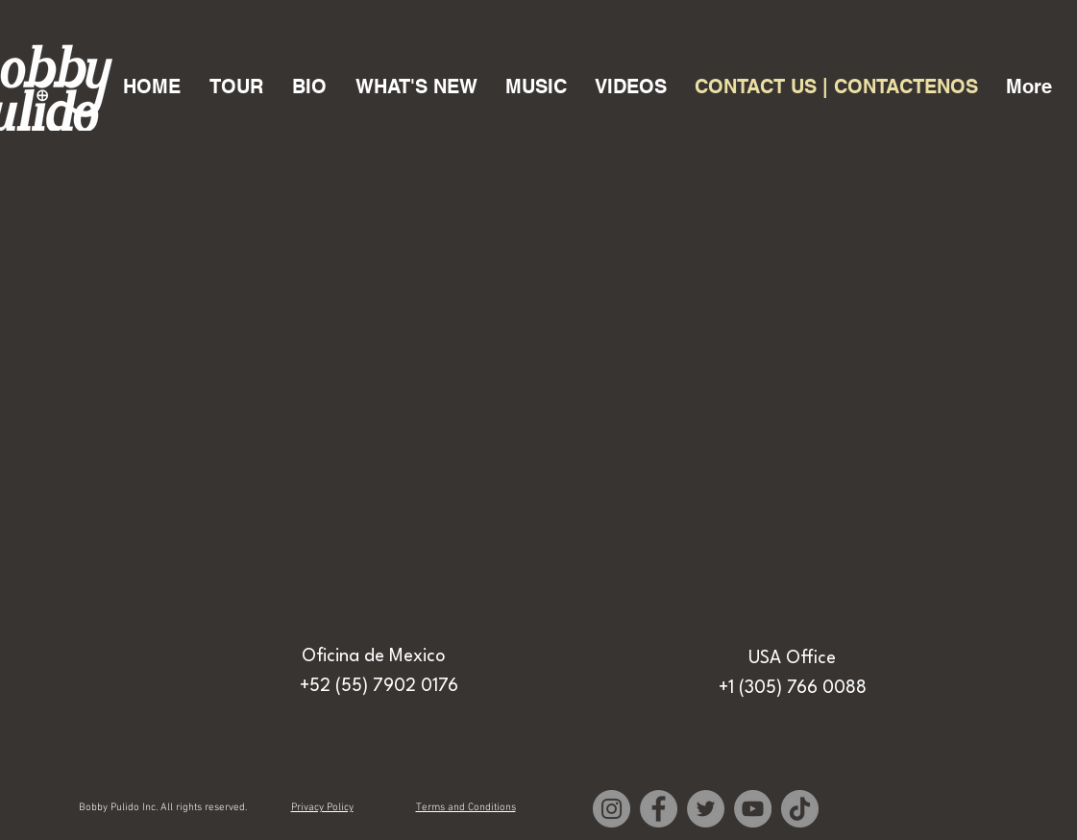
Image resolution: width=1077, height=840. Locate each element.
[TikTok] (800, 809)
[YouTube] (752, 809)
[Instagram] (611, 809)
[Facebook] (658, 809)
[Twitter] (705, 809)
